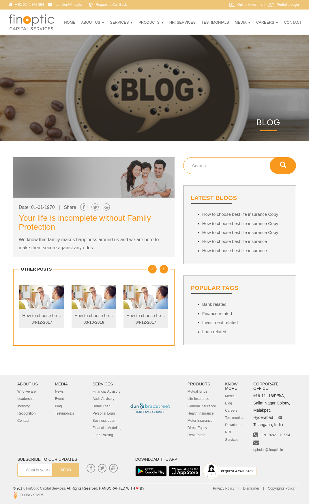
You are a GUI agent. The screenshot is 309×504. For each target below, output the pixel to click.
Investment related (220, 322)
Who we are (26, 391)
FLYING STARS (28, 495)
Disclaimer (251, 488)
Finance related (217, 313)
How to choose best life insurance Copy (60, 315)
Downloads (233, 425)
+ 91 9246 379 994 (271, 435)
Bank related (214, 304)
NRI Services (182, 22)
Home (69, 22)
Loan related (214, 331)
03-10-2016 (93, 322)
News (59, 391)
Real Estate (196, 435)
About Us (92, 22)
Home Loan (102, 406)
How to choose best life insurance (234, 241)
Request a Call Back (111, 5)
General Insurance (202, 406)
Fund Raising (103, 435)
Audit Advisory (104, 399)
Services (121, 22)
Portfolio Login (288, 5)
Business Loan (104, 421)
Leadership (25, 399)
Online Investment (251, 5)
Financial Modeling (107, 428)
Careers (267, 22)
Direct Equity (197, 428)
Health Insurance (201, 413)
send (64, 469)
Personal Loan (104, 413)
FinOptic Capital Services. (46, 488)
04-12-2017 (41, 322)
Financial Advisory (107, 391)
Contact (293, 22)
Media (242, 22)
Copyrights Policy (281, 488)
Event (59, 399)
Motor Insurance (200, 421)
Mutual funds (197, 391)
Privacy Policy (224, 488)
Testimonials (215, 22)
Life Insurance (198, 399)
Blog (58, 406)
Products (151, 22)
